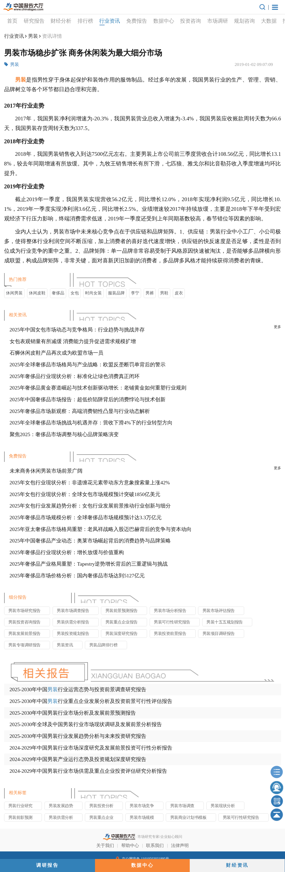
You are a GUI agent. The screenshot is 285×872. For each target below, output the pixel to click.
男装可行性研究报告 (172, 622)
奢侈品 (58, 293)
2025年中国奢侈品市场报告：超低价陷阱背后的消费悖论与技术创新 (88, 399)
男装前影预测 (20, 817)
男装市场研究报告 (24, 610)
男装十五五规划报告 (224, 622)
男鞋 (164, 293)
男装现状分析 (223, 805)
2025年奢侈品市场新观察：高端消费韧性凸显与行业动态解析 (80, 411)
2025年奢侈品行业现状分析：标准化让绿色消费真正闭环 (75, 376)
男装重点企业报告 (121, 622)
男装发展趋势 (61, 805)
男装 (33, 36)
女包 (75, 293)
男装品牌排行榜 (103, 645)
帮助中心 (130, 845)
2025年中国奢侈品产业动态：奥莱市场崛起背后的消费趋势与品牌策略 (90, 540)
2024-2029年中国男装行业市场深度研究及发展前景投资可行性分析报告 (91, 748)
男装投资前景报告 (170, 633)
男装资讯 (65, 645)
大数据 (231, 21)
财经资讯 (237, 865)
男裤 (149, 293)
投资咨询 (152, 21)
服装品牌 (116, 293)
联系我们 (155, 845)
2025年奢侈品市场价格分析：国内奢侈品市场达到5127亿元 (77, 575)
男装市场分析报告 (170, 610)
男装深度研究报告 (121, 633)
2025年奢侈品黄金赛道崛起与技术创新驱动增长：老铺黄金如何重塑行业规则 (98, 388)
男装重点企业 (101, 817)
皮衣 (179, 293)
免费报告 (98, 21)
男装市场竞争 (142, 805)
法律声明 (180, 845)
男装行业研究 (20, 805)
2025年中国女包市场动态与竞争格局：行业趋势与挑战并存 (77, 329)
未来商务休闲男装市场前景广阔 (46, 471)
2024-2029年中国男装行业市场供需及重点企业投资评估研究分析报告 (88, 771)
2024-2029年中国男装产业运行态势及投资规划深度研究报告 (78, 759)
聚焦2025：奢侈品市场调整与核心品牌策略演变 (64, 434)
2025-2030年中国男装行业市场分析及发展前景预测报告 (73, 713)
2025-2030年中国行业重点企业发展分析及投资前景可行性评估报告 (91, 701)
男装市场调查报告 (73, 610)
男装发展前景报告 (24, 633)
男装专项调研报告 (24, 645)
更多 (277, 327)
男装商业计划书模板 (188, 817)
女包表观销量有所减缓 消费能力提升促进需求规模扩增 (73, 341)
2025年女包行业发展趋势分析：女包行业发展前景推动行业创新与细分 (90, 506)
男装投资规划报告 (73, 633)
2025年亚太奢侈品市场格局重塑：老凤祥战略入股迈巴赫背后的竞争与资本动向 (101, 529)
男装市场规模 (142, 817)
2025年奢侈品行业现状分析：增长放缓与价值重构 (67, 552)
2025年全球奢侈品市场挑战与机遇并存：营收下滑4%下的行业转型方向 (91, 422)
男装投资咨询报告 (24, 622)
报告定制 (255, 21)
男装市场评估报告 (218, 610)
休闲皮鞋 (37, 293)
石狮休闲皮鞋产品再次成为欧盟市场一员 (56, 353)
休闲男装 (14, 293)
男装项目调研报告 (218, 633)
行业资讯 (72, 21)
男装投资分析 (101, 805)
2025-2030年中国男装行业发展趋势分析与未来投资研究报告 (78, 736)
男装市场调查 (182, 805)
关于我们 (105, 845)
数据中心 (126, 21)
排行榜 (47, 21)
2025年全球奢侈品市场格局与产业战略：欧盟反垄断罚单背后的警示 (88, 364)
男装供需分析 (61, 817)
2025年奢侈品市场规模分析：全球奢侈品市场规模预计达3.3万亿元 (86, 517)
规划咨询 (206, 21)
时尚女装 (93, 293)
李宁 (135, 293)
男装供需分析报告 (73, 622)
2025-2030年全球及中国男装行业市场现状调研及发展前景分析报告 (86, 724)
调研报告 (47, 865)
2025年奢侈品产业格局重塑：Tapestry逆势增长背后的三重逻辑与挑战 (89, 564)
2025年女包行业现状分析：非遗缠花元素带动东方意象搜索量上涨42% (90, 482)
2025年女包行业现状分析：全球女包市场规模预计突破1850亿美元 (85, 494)
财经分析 (23, 21)
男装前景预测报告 (121, 610)
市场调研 (179, 21)
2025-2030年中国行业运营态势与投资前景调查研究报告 (78, 689)
